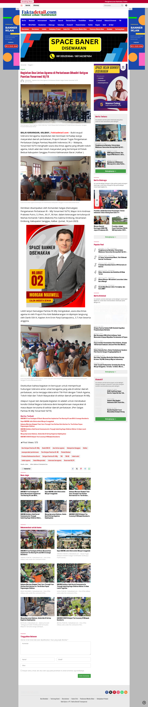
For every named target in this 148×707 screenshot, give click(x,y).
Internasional (42, 20)
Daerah (60, 20)
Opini (104, 25)
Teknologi (60, 25)
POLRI (23, 25)
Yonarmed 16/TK (69, 460)
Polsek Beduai (65, 452)
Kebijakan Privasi (55, 29)
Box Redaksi (44, 699)
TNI (120, 20)
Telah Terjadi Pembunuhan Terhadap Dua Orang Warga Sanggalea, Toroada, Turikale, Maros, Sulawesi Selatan (109, 366)
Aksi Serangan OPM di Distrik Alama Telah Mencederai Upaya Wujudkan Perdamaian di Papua (110, 336)
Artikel (111, 25)
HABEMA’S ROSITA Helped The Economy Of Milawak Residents (40, 437)
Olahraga (52, 25)
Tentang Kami (119, 29)
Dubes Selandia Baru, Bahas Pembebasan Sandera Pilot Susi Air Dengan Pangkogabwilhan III (110, 351)
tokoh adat (75, 456)
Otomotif (70, 25)
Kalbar (85, 448)
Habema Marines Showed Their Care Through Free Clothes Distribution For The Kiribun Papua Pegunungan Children (51, 425)
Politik (90, 25)
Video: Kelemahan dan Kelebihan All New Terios (111, 273)
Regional (52, 20)
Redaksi (109, 29)
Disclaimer (25, 29)
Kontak (28, 5)
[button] (122, 5)
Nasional (32, 20)
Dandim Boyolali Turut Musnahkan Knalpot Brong (116, 411)
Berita (24, 20)
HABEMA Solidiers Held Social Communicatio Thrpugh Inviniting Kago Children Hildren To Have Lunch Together (53, 430)
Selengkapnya (110, 171)
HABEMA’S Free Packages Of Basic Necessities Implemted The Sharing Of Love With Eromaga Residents (55, 418)
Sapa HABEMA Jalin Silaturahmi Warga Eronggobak (37, 421)
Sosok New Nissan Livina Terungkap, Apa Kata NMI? (111, 288)
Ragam (97, 25)
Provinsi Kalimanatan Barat (31, 456)
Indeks (44, 29)
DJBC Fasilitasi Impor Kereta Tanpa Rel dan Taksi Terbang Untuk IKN (116, 392)
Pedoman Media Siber (79, 29)
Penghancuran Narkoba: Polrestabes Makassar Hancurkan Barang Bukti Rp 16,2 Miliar (109, 146)
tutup (17, 9)
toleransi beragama (54, 460)
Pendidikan (82, 20)
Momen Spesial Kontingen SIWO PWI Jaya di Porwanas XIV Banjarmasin (101, 228)
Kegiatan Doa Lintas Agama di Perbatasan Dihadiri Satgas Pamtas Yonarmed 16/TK (55, 80)
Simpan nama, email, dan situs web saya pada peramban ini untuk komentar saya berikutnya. (53, 671)
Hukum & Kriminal (110, 20)
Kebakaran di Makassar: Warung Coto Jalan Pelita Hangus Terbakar (115, 163)
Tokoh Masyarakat (39, 460)
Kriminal (99, 20)
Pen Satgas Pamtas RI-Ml (49, 452)
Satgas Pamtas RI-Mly (50, 456)
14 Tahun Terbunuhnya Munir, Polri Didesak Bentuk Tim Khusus (112, 258)
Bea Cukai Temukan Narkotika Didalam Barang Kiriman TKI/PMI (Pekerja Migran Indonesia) (109, 358)
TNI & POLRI (32, 25)
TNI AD (67, 456)
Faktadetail (28, 80)
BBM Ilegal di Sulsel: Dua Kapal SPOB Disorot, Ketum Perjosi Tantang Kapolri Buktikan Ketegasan (116, 154)
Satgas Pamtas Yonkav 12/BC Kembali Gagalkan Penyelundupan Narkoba (109, 329)
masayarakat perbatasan (30, 452)
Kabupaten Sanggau (73, 448)
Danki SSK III (46, 448)
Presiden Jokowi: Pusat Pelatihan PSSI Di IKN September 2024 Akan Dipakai (119, 228)
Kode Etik (66, 29)
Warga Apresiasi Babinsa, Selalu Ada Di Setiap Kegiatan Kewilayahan (43, 434)
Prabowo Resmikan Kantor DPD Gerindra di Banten (112, 266)
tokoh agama (26, 460)
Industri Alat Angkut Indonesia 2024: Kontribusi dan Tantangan (116, 401)
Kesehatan (42, 25)
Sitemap (36, 5)
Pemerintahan (80, 25)
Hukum (91, 20)
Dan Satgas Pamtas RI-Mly (30, 448)
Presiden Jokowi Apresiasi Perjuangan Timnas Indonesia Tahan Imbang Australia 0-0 (109, 211)
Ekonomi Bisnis (71, 20)
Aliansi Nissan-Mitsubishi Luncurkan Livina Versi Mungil (112, 280)
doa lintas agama (58, 448)
